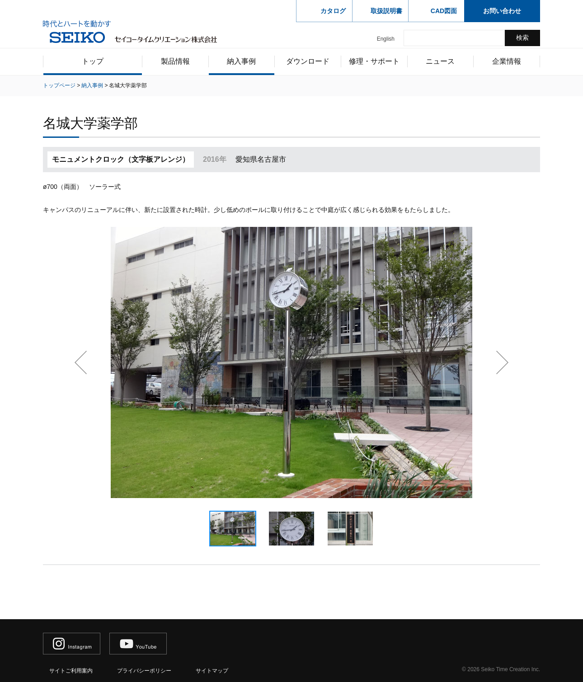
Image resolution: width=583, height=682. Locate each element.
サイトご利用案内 (71, 671)
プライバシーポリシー (144, 671)
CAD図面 (444, 10)
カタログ (333, 10)
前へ (81, 362)
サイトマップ (212, 671)
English (386, 39)
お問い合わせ (502, 10)
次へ (502, 362)
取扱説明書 (386, 10)
